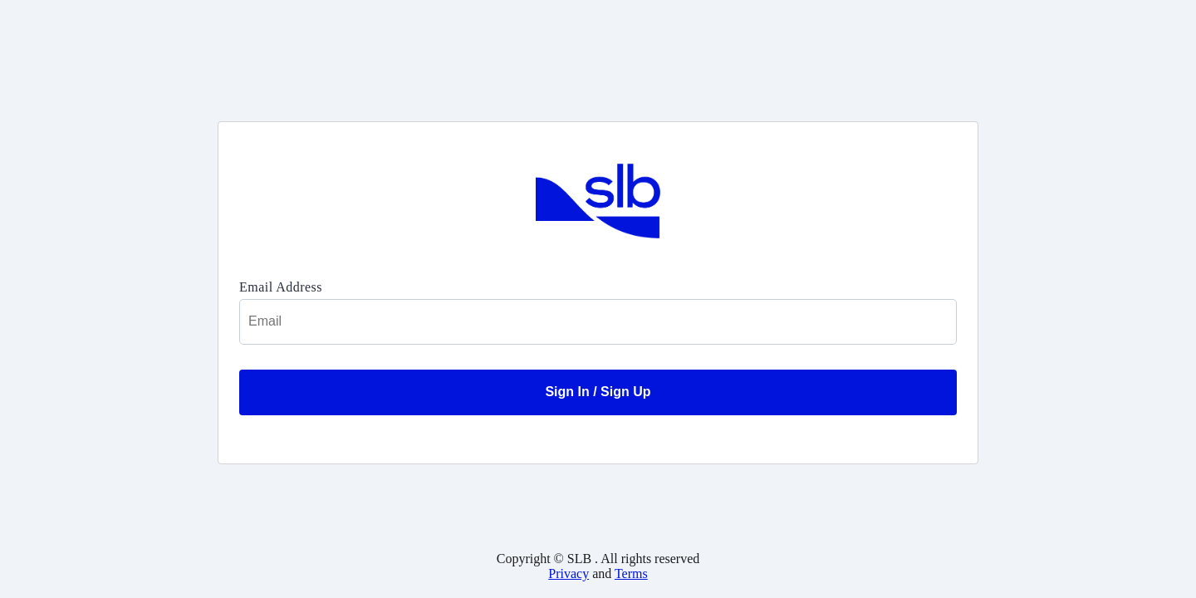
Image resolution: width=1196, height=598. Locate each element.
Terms (631, 573)
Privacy (568, 573)
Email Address (280, 287)
